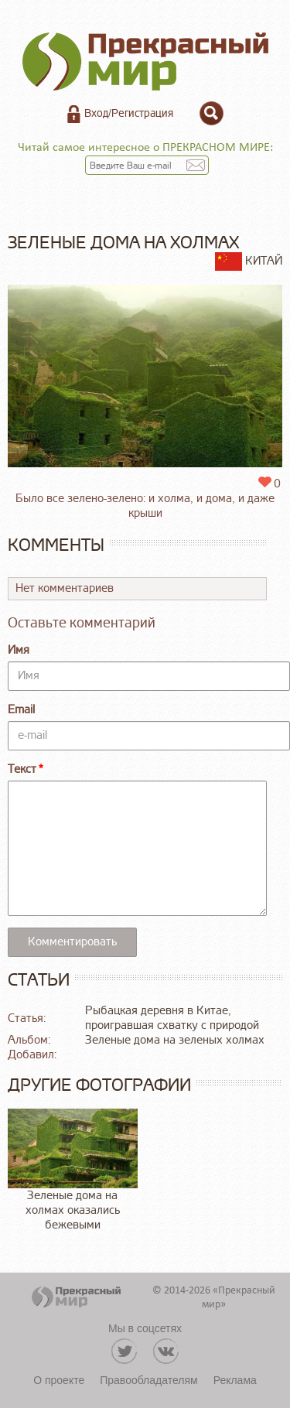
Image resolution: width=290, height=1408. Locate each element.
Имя (18, 650)
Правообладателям (148, 1380)
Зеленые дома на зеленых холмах (174, 1040)
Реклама (235, 1380)
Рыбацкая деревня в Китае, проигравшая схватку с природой (172, 1018)
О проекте (58, 1380)
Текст (22, 769)
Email (21, 709)
